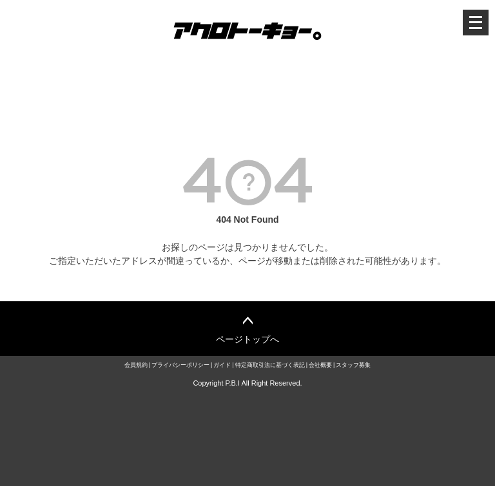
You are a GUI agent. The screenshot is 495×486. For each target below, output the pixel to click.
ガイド (222, 365)
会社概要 (320, 365)
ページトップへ (247, 339)
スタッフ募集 (353, 365)
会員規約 (136, 365)
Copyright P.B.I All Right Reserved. (247, 383)
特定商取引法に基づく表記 (270, 365)
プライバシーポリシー (180, 365)
